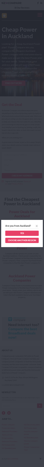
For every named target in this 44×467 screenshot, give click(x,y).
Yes (22, 233)
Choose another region (22, 240)
